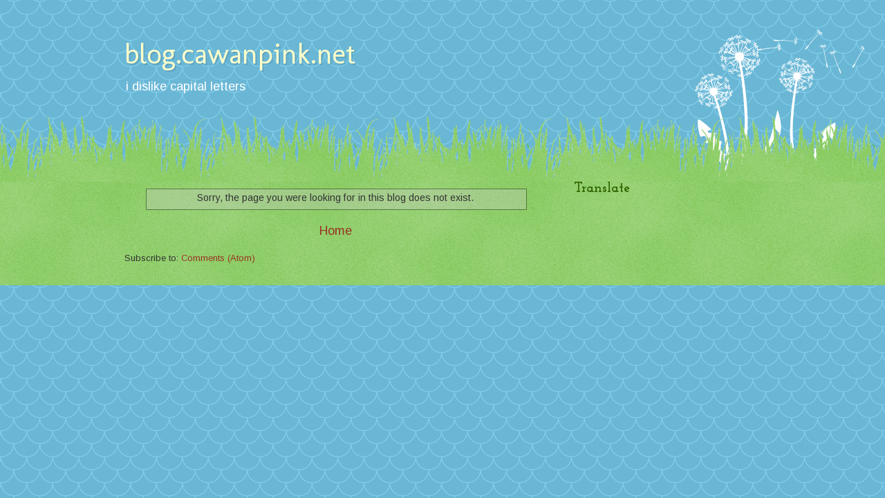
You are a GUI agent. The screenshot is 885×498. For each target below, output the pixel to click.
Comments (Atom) (218, 258)
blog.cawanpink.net (239, 53)
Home (335, 231)
